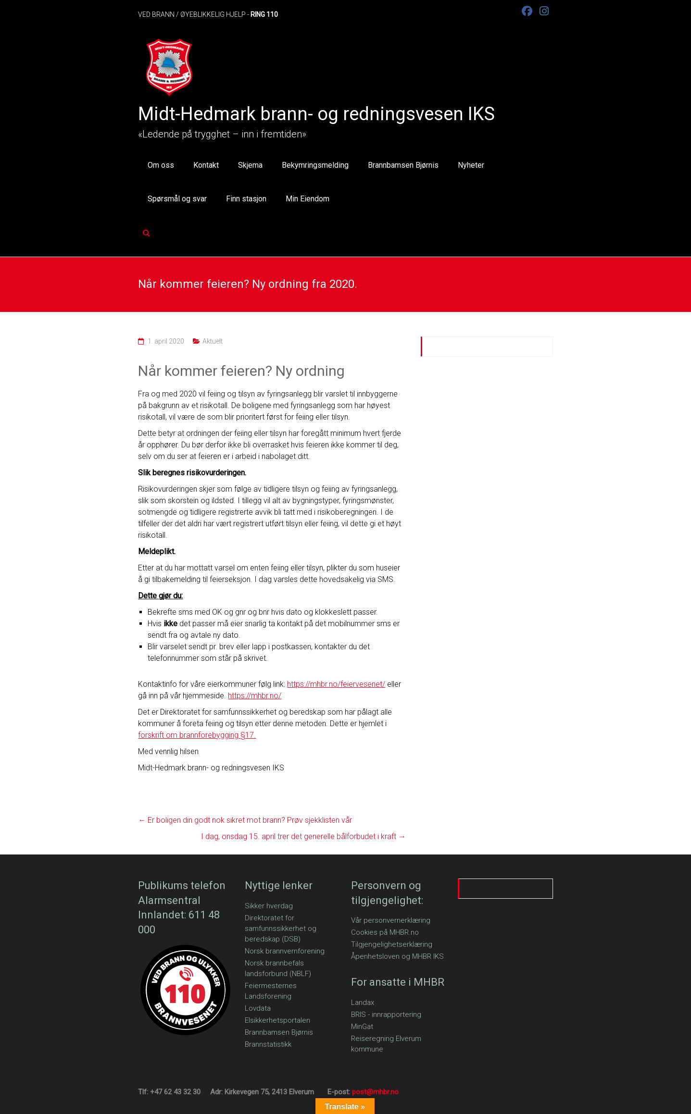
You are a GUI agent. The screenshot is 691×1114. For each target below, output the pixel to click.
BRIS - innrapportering (386, 1014)
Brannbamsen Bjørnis (403, 165)
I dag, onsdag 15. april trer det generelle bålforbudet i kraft (303, 836)
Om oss (161, 165)
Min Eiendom (307, 198)
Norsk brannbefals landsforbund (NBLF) (278, 968)
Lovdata (258, 1008)
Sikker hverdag (269, 906)
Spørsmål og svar (177, 198)
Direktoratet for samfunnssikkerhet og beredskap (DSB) (280, 928)
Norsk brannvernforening (285, 951)
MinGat (362, 1026)
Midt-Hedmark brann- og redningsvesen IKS (316, 113)
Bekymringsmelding (315, 165)
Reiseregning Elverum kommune (386, 1043)
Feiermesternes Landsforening (271, 991)
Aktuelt (212, 341)
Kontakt (206, 165)
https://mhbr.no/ (254, 695)
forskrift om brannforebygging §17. (197, 735)
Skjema (250, 165)
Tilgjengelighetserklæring (391, 944)
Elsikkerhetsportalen (277, 1020)
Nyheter (471, 165)
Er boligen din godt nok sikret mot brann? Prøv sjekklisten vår (245, 820)
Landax (362, 1002)
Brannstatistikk (268, 1044)
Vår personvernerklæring (390, 920)
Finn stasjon (246, 198)
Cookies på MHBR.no (385, 932)
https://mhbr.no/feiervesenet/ (336, 684)
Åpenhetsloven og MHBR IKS (397, 956)
